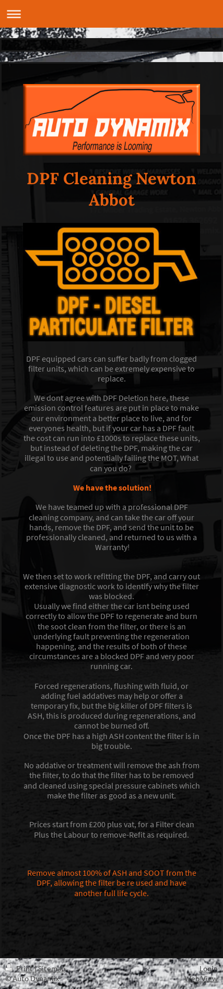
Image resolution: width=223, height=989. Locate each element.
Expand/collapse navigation (111, 14)
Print (19, 968)
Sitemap (51, 968)
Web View (201, 978)
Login (208, 968)
